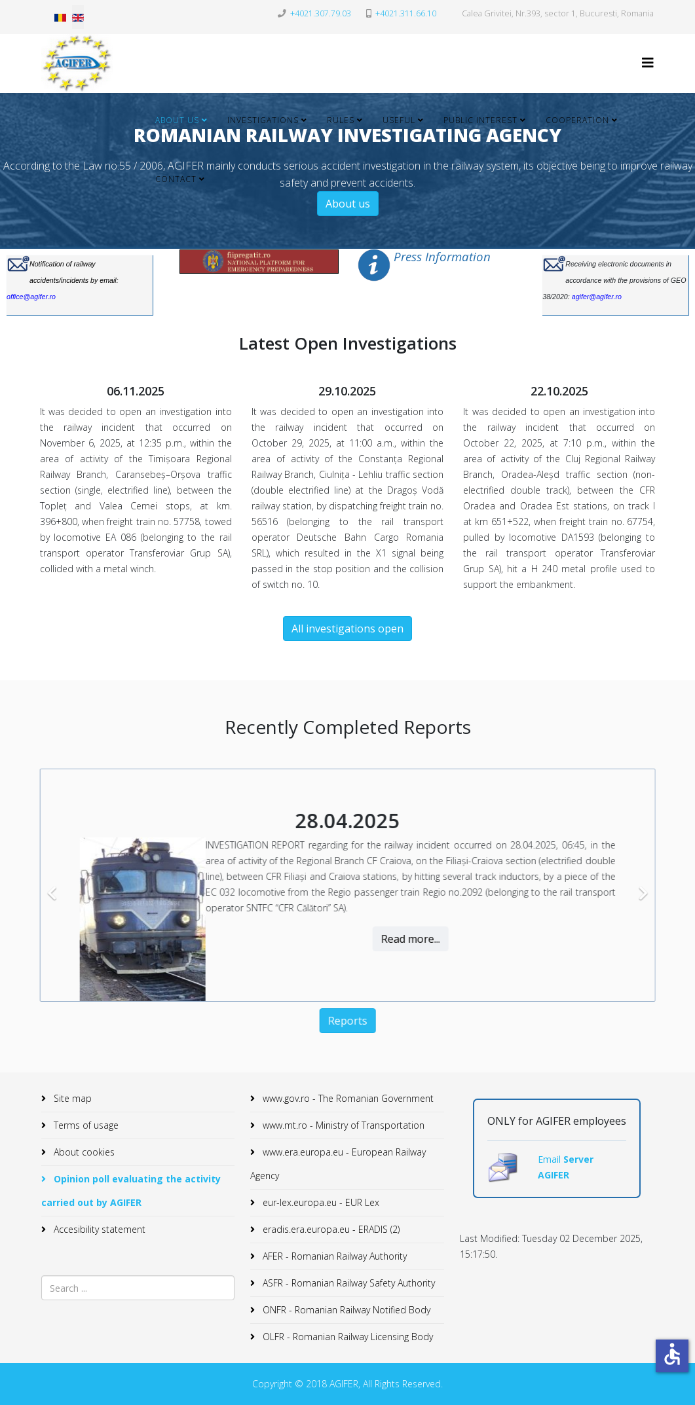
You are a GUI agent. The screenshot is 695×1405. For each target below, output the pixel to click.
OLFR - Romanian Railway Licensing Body (346, 1336)
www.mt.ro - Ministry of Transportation (342, 1125)
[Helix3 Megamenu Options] (648, 62)
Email (550, 1159)
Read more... (397, 939)
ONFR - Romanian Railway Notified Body (345, 1310)
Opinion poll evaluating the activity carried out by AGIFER (131, 1191)
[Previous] (41, 885)
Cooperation (577, 120)
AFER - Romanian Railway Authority (333, 1256)
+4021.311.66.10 (405, 13)
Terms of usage (85, 1125)
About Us (177, 120)
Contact (176, 179)
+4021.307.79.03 (320, 13)
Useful (399, 120)
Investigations (263, 120)
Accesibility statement (98, 1229)
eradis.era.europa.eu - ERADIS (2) (330, 1229)
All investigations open (347, 628)
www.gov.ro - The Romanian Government (347, 1098)
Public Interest (480, 120)
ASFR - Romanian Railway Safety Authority (347, 1283)
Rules (340, 120)
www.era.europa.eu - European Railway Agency (338, 1164)
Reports (334, 1020)
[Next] (629, 885)
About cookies (83, 1152)
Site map (71, 1098)
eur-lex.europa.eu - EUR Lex (319, 1202)
